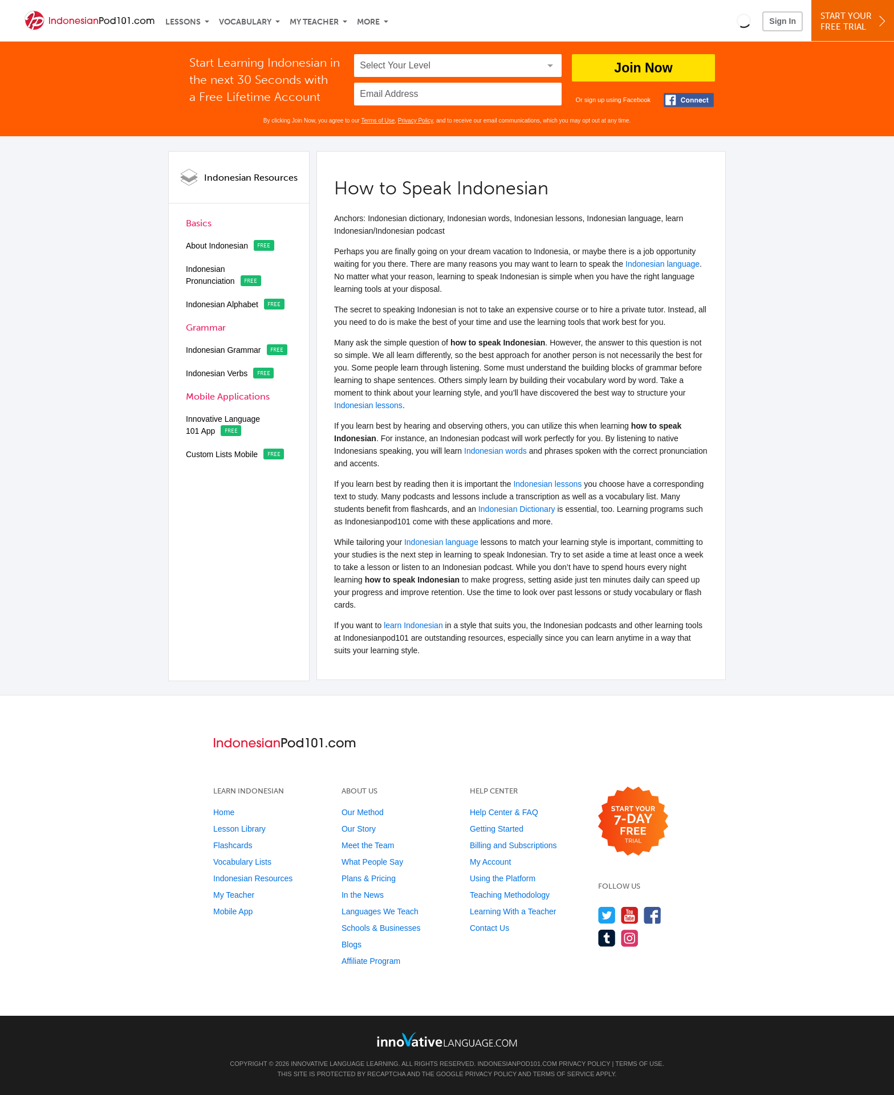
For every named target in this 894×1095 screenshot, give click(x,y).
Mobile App (233, 911)
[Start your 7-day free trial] (633, 822)
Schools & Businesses (381, 928)
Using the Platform (502, 878)
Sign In (782, 21)
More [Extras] (368, 22)
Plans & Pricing (369, 878)
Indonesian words (495, 450)
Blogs (351, 944)
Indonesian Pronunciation (210, 275)
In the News (363, 894)
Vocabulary (245, 22)
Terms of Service (564, 1073)
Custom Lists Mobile (222, 454)
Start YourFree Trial (854, 21)
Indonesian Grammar (223, 350)
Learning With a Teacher (513, 911)
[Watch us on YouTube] (630, 915)
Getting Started (496, 828)
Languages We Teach (380, 911)
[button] (744, 20)
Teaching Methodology (510, 894)
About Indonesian (217, 245)
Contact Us (489, 928)
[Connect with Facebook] (689, 100)
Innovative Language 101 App (223, 424)
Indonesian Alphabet (222, 304)
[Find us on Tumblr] (607, 938)
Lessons (183, 22)
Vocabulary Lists (242, 861)
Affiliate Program (371, 961)
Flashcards (232, 845)
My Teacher (314, 22)
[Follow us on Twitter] (607, 915)
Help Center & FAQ (504, 812)
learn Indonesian (413, 625)
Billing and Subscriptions (513, 845)
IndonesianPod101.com (516, 1063)
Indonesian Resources (251, 177)
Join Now (643, 67)
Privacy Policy (415, 120)
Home (223, 812)
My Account (490, 861)
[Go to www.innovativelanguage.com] (447, 1039)
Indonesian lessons (368, 405)
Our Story (359, 828)
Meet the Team (368, 845)
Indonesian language (662, 263)
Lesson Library (239, 828)
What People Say (372, 861)
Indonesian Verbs (216, 373)
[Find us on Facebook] (652, 915)
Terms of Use (378, 120)
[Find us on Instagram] (630, 938)
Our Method (363, 812)
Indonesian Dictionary (516, 509)
